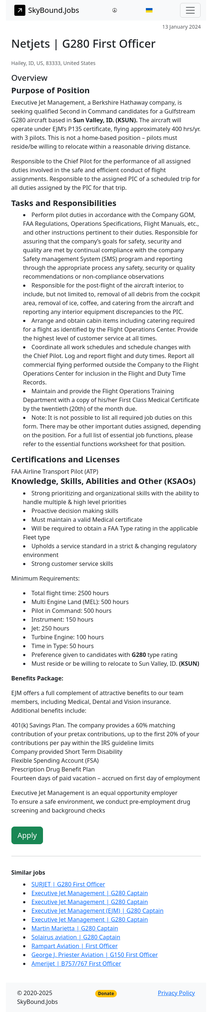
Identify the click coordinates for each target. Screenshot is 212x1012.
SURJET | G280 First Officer (68, 884)
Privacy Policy (176, 993)
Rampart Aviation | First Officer (75, 946)
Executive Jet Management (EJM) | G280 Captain (98, 911)
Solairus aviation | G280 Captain (76, 937)
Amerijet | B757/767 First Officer (76, 963)
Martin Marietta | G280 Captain (75, 928)
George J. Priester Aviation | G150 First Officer (95, 955)
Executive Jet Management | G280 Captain (90, 893)
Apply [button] (27, 835)
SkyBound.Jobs (46, 10)
